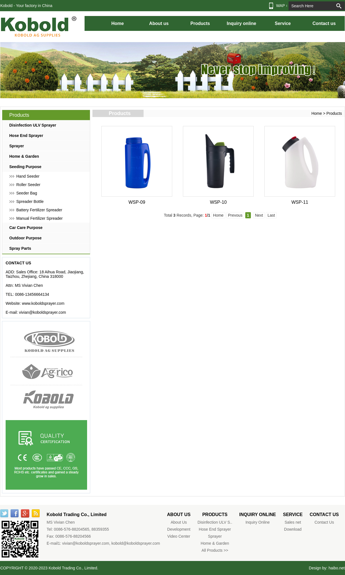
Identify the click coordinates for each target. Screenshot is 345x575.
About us (159, 23)
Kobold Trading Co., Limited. (73, 568)
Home (117, 23)
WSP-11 (299, 202)
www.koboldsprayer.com (43, 303)
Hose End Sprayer (26, 135)
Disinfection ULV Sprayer (32, 125)
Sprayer (16, 146)
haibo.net (336, 568)
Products (200, 23)
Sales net (293, 522)
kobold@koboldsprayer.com (136, 543)
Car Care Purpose (25, 227)
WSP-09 (136, 202)
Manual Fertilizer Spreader (39, 218)
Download (292, 529)
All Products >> (214, 550)
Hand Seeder (28, 176)
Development (178, 529)
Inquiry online (241, 23)
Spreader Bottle (30, 201)
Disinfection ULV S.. (215, 522)
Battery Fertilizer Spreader (39, 210)
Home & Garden (24, 156)
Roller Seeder (28, 184)
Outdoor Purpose (25, 238)
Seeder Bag (26, 193)
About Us (179, 522)
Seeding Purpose (25, 166)
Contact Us (324, 522)
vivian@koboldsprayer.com (42, 312)
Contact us (324, 23)
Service (283, 23)
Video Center (178, 536)
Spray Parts (20, 248)
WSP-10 (218, 202)
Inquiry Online (258, 522)
